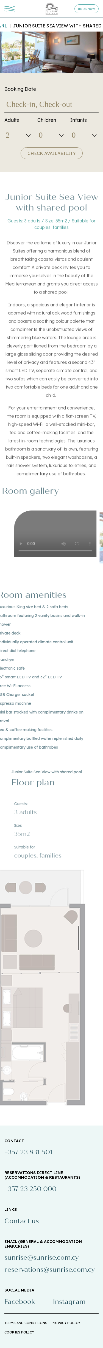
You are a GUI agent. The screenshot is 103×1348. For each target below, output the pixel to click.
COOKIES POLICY (19, 1332)
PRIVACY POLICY (66, 1323)
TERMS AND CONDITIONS (25, 1323)
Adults (11, 120)
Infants (78, 120)
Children (46, 120)
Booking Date (20, 89)
